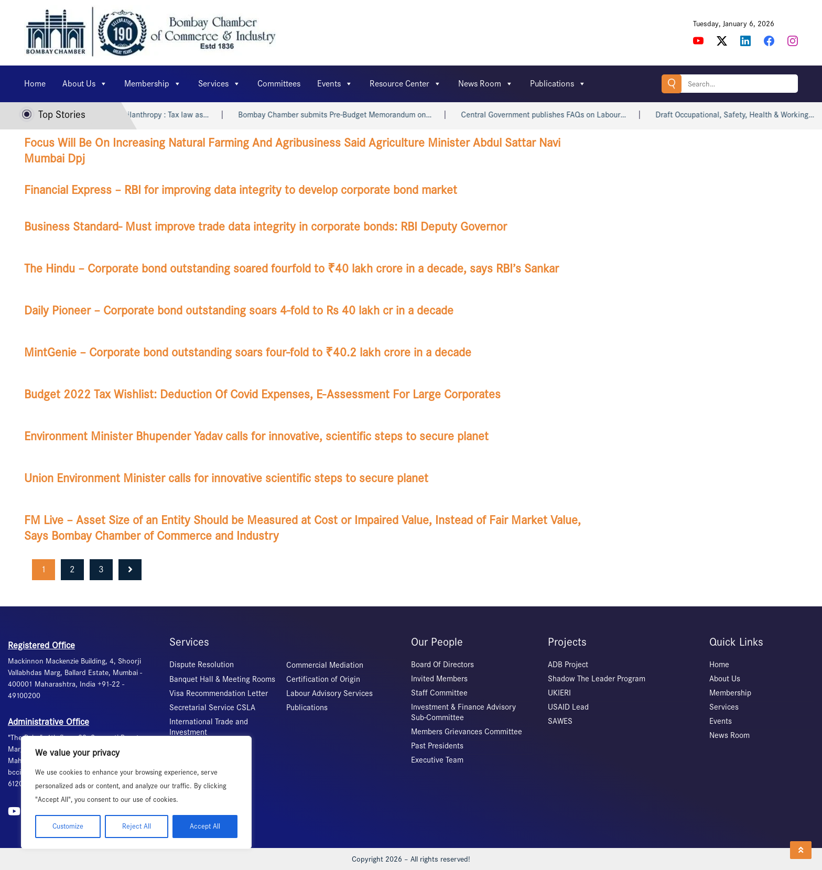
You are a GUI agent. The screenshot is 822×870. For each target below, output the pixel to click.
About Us (84, 84)
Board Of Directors (442, 664)
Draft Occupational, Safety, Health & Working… (742, 114)
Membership (152, 84)
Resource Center (405, 84)
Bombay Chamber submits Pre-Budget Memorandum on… (342, 114)
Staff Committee (439, 693)
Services (219, 84)
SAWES (560, 721)
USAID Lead (568, 707)
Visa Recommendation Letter (218, 693)
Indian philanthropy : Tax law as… (159, 114)
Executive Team (437, 760)
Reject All (136, 826)
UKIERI (559, 693)
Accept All (205, 826)
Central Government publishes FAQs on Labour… (550, 114)
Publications (558, 84)
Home (35, 84)
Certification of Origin (323, 679)
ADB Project (568, 664)
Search (671, 84)
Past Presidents (437, 746)
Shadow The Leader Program (596, 678)
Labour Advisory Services (329, 693)
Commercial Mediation (324, 665)
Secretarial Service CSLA (212, 707)
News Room (485, 84)
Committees (278, 84)
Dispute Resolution (201, 664)
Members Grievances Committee (466, 731)
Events (335, 84)
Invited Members (439, 678)
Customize (67, 826)
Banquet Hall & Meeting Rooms (222, 679)
